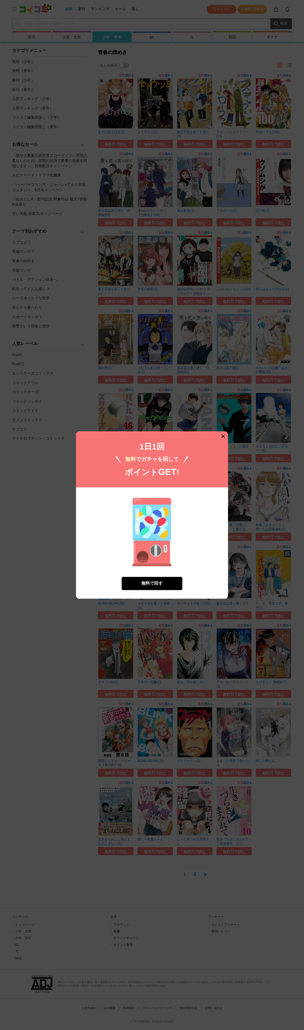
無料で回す (152, 583)
